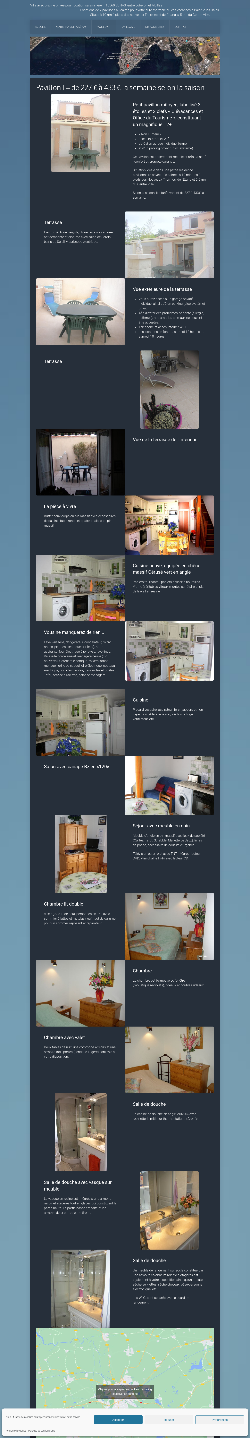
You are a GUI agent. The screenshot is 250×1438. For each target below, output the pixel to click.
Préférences (220, 1419)
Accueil (40, 27)
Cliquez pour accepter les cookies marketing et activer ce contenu (125, 1391)
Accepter (118, 1419)
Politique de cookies (16, 1430)
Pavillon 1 (103, 27)
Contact (180, 27)
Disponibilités (154, 27)
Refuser (169, 1419)
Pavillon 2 (128, 27)
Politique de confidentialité (41, 1430)
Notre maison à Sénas (71, 27)
